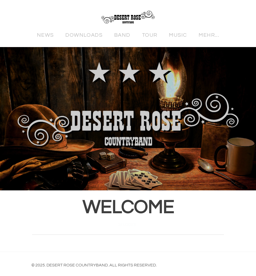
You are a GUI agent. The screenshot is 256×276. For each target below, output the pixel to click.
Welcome (128, 207)
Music (178, 35)
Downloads (84, 35)
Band (122, 35)
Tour (149, 35)
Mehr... (209, 35)
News (45, 35)
